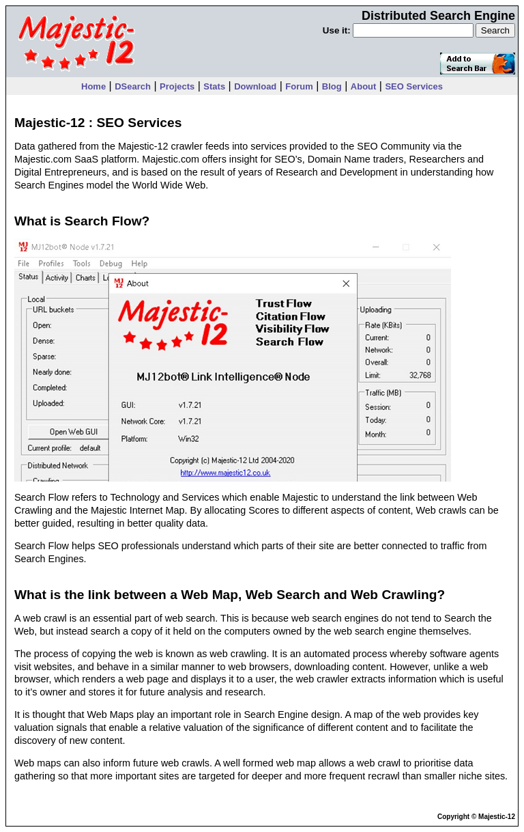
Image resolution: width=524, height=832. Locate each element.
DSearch (133, 86)
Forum (298, 86)
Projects (177, 86)
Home (93, 86)
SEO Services (414, 86)
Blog (332, 86)
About (364, 86)
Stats (214, 86)
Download (255, 86)
